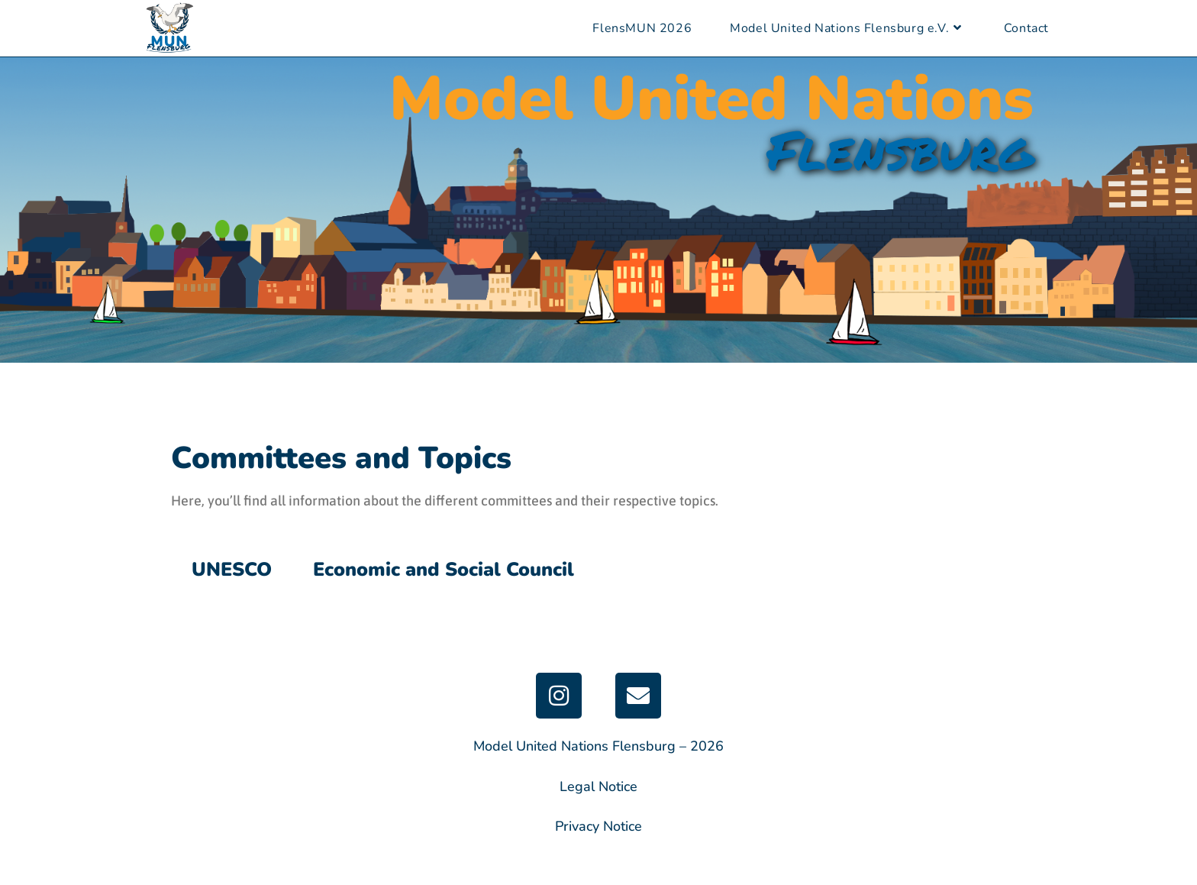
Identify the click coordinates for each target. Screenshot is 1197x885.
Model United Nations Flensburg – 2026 (598, 746)
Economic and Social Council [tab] (443, 570)
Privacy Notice (598, 826)
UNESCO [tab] (232, 570)
